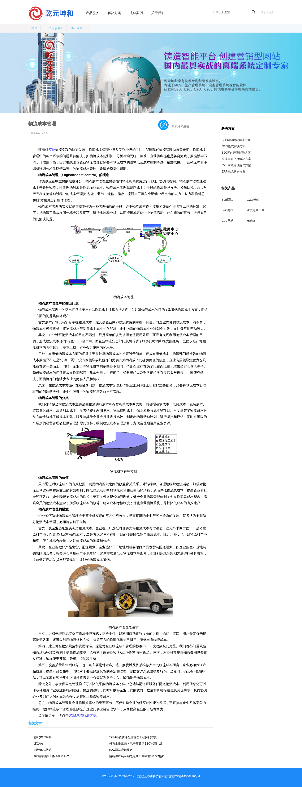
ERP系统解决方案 (233, 171)
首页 (34, 28)
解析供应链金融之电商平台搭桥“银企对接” (136, 756)
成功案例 (136, 13)
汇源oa (38, 743)
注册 (271, 12)
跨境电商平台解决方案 (236, 159)
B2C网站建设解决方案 (236, 152)
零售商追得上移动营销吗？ (51, 756)
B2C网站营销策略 (121, 749)
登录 (263, 12)
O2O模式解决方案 (234, 146)
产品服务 (92, 13)
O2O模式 (253, 199)
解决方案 (114, 13)
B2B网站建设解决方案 (236, 140)
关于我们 (158, 13)
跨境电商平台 (255, 210)
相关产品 (228, 188)
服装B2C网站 (43, 749)
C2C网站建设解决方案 (236, 165)
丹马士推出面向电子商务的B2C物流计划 (135, 743)
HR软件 (252, 220)
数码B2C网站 (43, 737)
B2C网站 (76, 28)
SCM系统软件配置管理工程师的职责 (133, 737)
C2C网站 (227, 220)
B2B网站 (227, 199)
